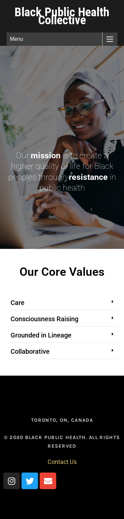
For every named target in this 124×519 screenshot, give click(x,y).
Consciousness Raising (44, 319)
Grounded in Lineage (41, 335)
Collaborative (30, 351)
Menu (16, 39)
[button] (62, 302)
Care (17, 303)
